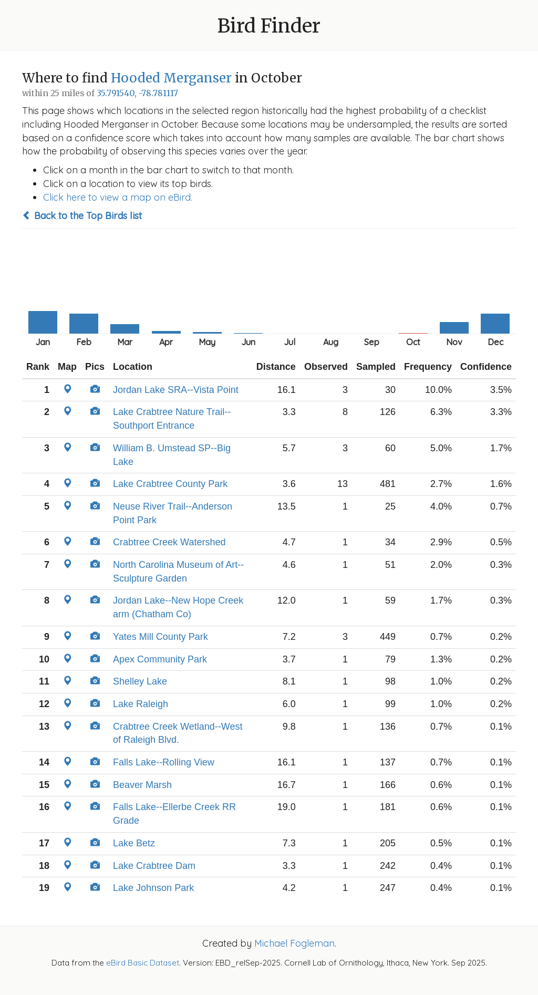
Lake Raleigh (140, 704)
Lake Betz (134, 843)
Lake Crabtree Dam (154, 866)
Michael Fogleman (294, 943)
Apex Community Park (160, 659)
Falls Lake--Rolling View (163, 762)
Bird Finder (269, 26)
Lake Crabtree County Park (170, 484)
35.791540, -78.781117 (137, 93)
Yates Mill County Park (160, 636)
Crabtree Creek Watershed (169, 542)
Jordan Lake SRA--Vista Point (176, 390)
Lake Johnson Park (153, 888)
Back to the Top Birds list (82, 216)
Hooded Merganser (171, 78)
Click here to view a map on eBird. (117, 197)
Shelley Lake (140, 681)
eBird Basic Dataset (142, 963)
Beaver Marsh (142, 785)
